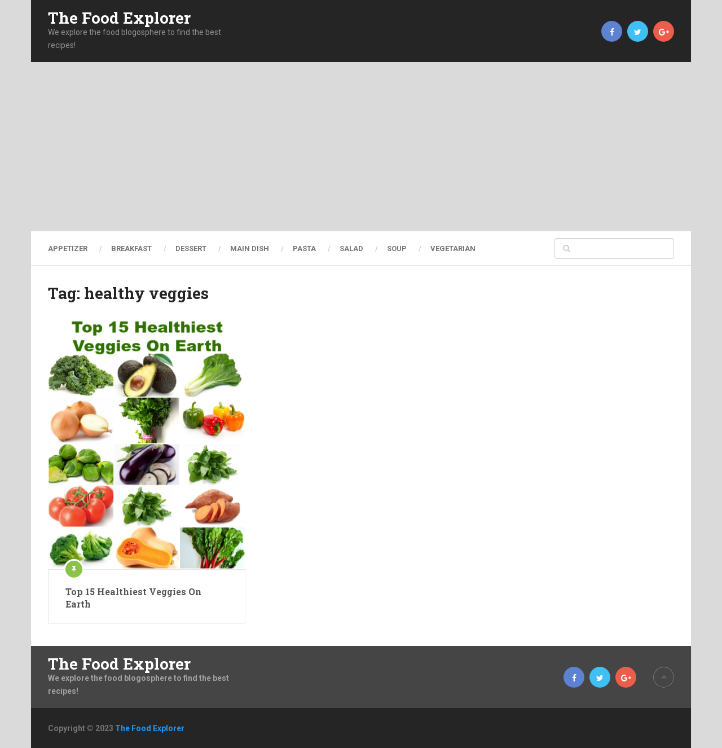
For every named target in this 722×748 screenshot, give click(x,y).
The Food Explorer (119, 18)
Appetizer (67, 248)
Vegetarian (453, 248)
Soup (397, 248)
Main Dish (249, 248)
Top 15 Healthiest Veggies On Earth (133, 598)
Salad (351, 248)
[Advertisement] (361, 147)
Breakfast (131, 248)
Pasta (304, 248)
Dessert (190, 248)
